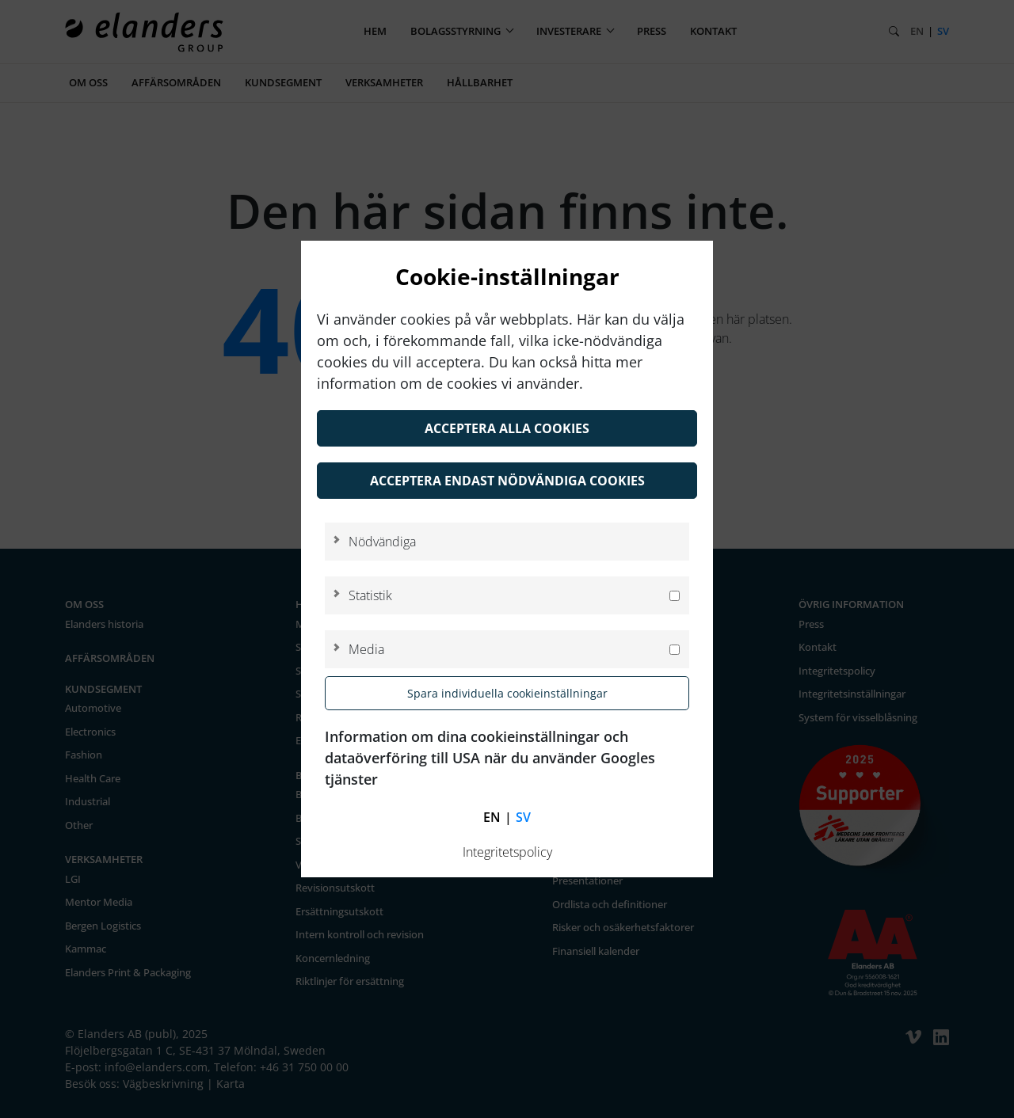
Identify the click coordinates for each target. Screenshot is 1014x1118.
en (492, 817)
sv (523, 817)
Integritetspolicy (507, 852)
